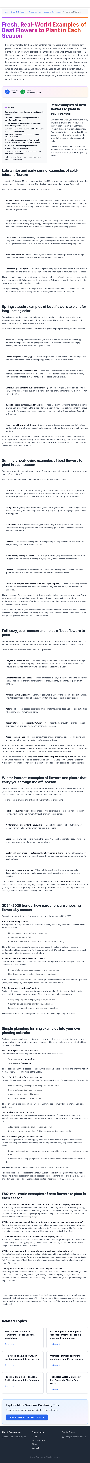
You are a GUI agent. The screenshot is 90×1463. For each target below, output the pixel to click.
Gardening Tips (35, 12)
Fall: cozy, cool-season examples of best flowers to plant (22, 135)
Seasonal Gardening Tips (53, 12)
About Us (36, 1444)
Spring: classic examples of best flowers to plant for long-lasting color (23, 124)
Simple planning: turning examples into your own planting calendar (23, 152)
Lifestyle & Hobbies (18, 12)
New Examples (38, 1440)
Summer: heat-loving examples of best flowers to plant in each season (24, 130)
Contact (35, 1448)
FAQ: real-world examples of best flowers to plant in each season (23, 158)
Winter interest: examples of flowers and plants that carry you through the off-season (23, 141)
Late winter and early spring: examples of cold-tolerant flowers (22, 119)
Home (6, 12)
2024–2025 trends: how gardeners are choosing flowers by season (21, 147)
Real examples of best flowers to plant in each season (24, 113)
